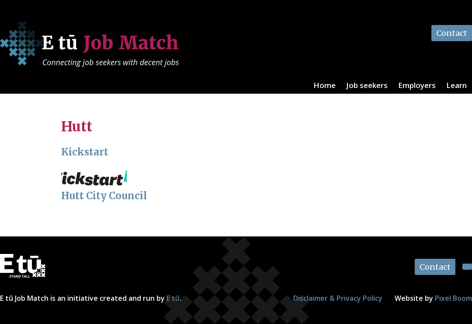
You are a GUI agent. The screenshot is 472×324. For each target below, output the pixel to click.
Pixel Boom (453, 298)
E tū (173, 298)
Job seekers (367, 85)
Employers (417, 85)
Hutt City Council (104, 196)
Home (324, 85)
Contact (451, 33)
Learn (456, 85)
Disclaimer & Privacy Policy (337, 298)
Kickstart (84, 152)
